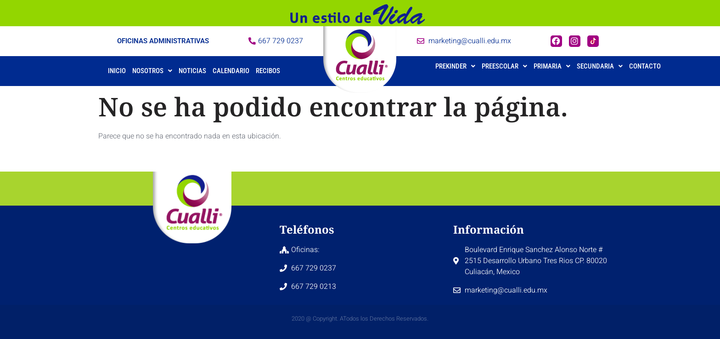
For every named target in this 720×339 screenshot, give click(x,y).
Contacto (645, 66)
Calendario (231, 71)
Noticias (192, 71)
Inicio (117, 71)
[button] (152, 71)
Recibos (268, 71)
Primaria (552, 66)
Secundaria (600, 66)
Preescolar (504, 66)
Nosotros (152, 71)
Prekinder (455, 66)
